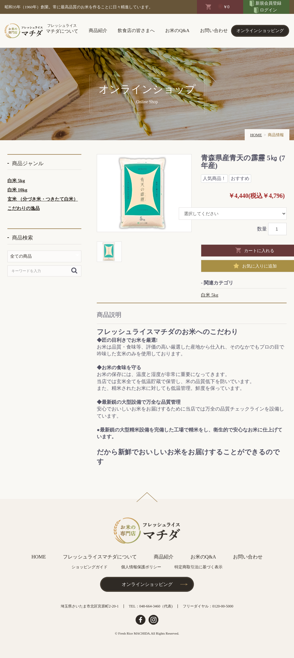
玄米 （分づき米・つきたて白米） (42, 199)
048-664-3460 (149, 606)
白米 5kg (16, 180)
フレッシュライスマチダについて (100, 556)
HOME (256, 135)
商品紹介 (98, 30)
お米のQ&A (177, 30)
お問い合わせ (214, 30)
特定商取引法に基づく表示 (198, 567)
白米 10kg (17, 189)
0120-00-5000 (222, 606)
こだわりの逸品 (23, 208)
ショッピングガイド (89, 567)
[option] (144, 193)
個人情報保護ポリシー (141, 567)
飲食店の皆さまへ (136, 30)
